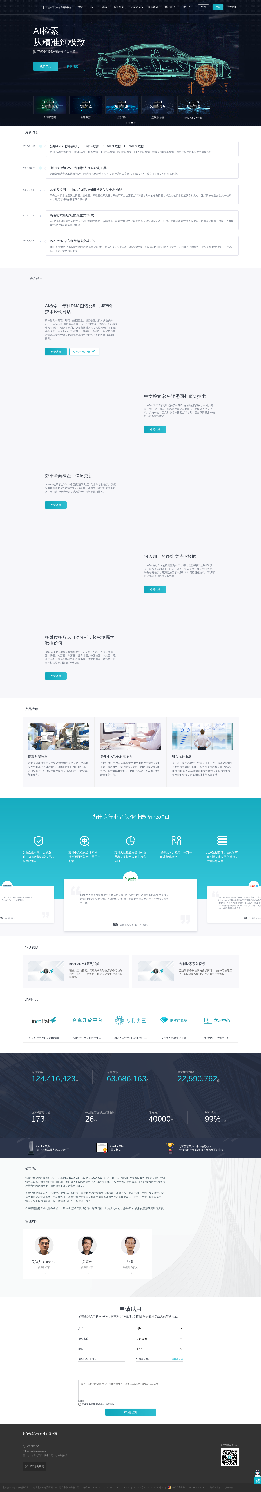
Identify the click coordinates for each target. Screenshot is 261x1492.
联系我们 (153, 7)
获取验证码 (177, 1359)
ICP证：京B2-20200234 (118, 1487)
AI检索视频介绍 (82, 351)
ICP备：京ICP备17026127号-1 (148, 1487)
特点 (104, 7)
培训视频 (119, 7)
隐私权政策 (215, 1487)
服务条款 (100, 1404)
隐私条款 (110, 1404)
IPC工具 (186, 7)
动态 (92, 7)
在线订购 (170, 7)
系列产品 (136, 7)
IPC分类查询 (37, 1466)
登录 (203, 7)
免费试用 (45, 66)
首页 (80, 7)
